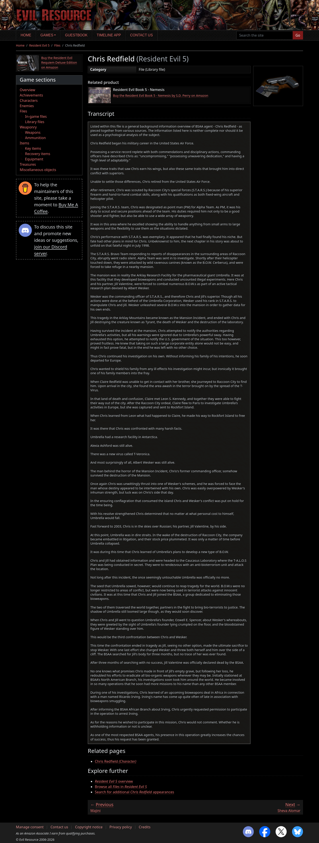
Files (57, 45)
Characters (29, 100)
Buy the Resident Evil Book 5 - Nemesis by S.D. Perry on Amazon (160, 95)
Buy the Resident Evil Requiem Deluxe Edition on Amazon (59, 62)
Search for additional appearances (134, 792)
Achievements (31, 95)
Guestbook (76, 35)
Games (47, 35)
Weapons (33, 132)
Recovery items (37, 153)
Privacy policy (120, 827)
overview (114, 781)
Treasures (28, 164)
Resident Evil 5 (39, 45)
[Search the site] (264, 35)
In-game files (36, 116)
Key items (33, 148)
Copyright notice (89, 827)
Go (298, 35)
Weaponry (28, 127)
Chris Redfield (115, 761)
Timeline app (109, 35)
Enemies (27, 105)
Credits (144, 827)
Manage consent (30, 827)
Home (26, 35)
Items (24, 143)
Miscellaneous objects (38, 169)
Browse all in (121, 786)
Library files (34, 121)
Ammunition (35, 137)
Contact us (141, 35)
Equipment (34, 159)
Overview (27, 89)
